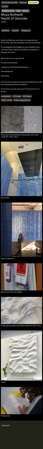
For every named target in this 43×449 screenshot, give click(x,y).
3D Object (27, 96)
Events (5, 6)
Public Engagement (22, 100)
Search (26, 11)
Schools (23, 3)
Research (6, 27)
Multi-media (7, 100)
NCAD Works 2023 (9, 3)
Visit (18, 11)
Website (5, 30)
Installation (6, 96)
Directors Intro (8, 11)
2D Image (17, 96)
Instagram (26, 30)
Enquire (15, 30)
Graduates (33, 3)
